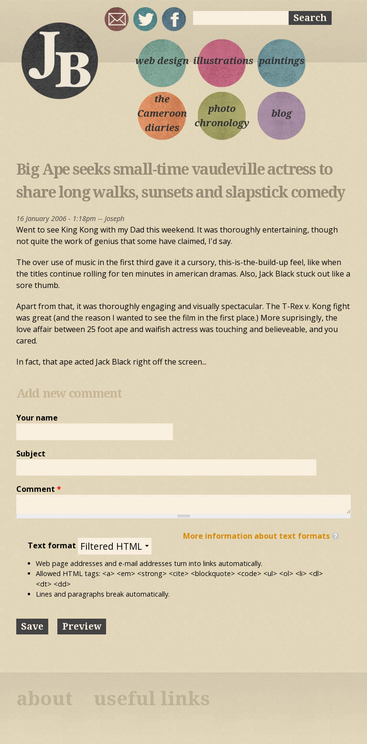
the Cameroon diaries (162, 113)
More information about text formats (256, 536)
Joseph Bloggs (59, 60)
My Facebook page (174, 19)
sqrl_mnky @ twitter (145, 19)
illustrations (221, 61)
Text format (53, 545)
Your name (37, 417)
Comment (38, 489)
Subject (30, 453)
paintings (281, 61)
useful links (152, 699)
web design (162, 61)
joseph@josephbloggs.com (116, 19)
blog (281, 113)
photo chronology (221, 116)
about (44, 699)
